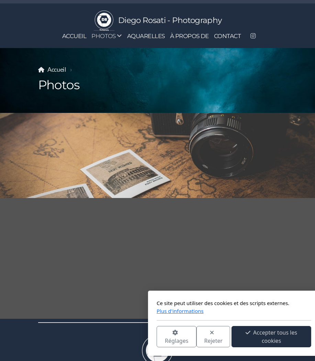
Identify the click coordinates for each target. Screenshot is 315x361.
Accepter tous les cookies (195, 337)
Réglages (100, 337)
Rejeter (137, 337)
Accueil (56, 69)
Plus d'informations (103, 310)
